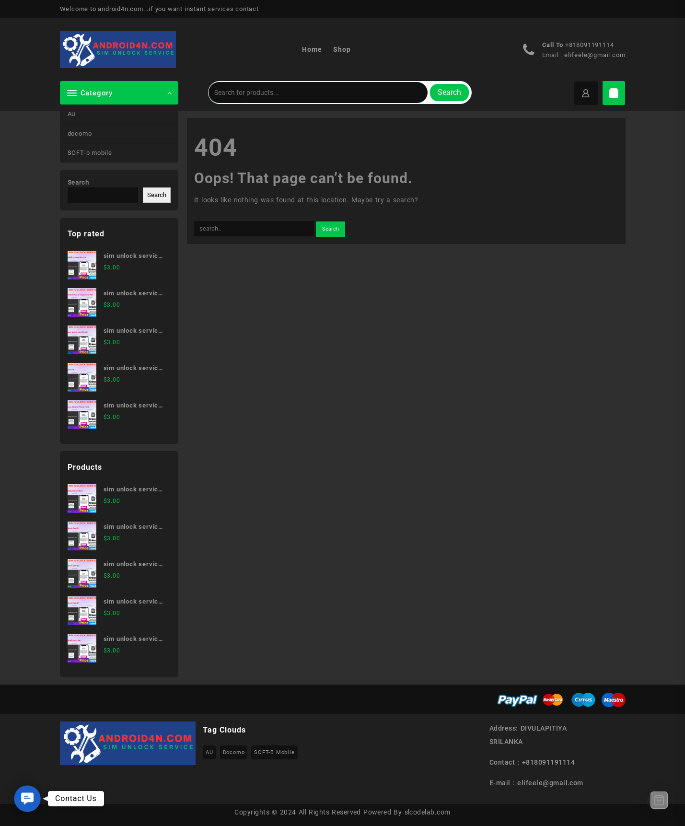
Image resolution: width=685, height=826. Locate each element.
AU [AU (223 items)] (209, 752)
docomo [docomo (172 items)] (234, 752)
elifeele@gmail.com (594, 54)
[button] (27, 799)
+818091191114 (589, 44)
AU (72, 113)
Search (449, 92)
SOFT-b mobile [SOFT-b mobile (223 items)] (274, 752)
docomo (80, 133)
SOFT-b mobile (90, 152)
